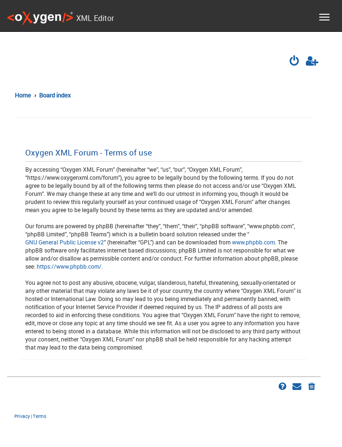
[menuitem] (295, 61)
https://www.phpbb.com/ (69, 266)
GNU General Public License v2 (64, 242)
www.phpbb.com (253, 242)
